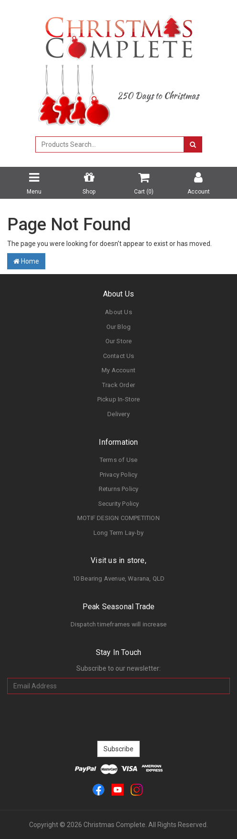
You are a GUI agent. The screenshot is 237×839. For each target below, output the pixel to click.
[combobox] (109, 144)
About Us (118, 312)
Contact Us (118, 355)
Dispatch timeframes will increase (119, 624)
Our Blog (118, 326)
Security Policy (118, 503)
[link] (98, 789)
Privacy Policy (119, 474)
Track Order (118, 385)
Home (26, 261)
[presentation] (118, 717)
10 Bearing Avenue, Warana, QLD (118, 578)
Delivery (118, 414)
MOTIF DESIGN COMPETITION (118, 518)
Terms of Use (118, 459)
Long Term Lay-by (118, 532)
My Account (118, 370)
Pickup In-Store (118, 399)
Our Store (118, 341)
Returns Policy (119, 488)
